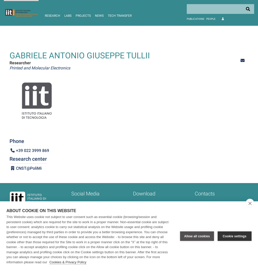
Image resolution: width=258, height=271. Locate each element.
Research (52, 15)
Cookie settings (234, 236)
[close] (250, 203)
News (99, 15)
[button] (242, 60)
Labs (68, 15)
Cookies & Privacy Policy (67, 262)
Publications (195, 18)
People (211, 18)
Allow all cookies (197, 236)
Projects (83, 15)
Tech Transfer (120, 15)
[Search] (220, 9)
